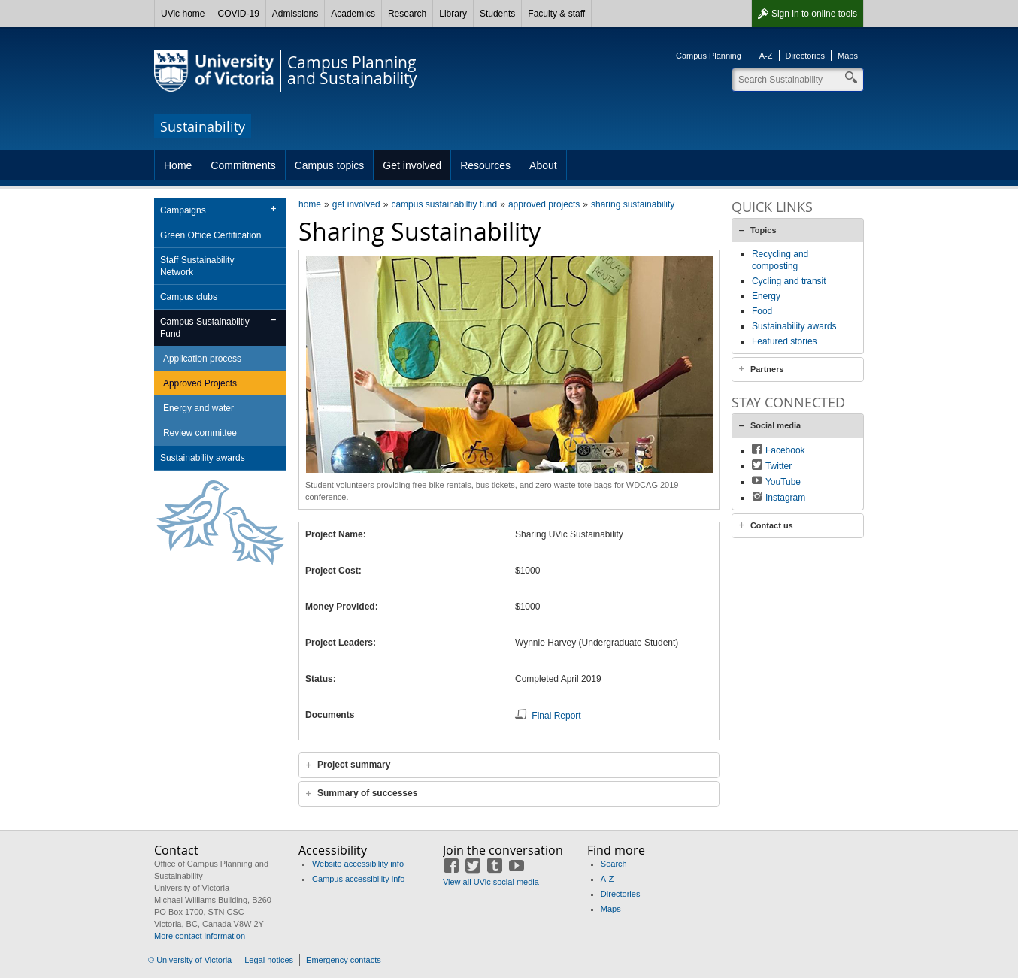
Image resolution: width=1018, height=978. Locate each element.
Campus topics (330, 165)
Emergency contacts (343, 959)
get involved (356, 204)
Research (407, 13)
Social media (775, 425)
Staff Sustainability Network (197, 266)
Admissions (295, 13)
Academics (353, 13)
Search (614, 863)
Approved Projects (200, 383)
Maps (848, 55)
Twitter (778, 466)
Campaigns (183, 210)
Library (453, 13)
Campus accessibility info (358, 878)
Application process (202, 358)
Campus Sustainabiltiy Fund (205, 327)
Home (178, 165)
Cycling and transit (789, 281)
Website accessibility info (358, 863)
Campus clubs (188, 297)
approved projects (544, 204)
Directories (806, 55)
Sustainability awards (202, 458)
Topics (763, 230)
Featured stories (784, 341)
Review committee (200, 433)
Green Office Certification (211, 235)
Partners (767, 369)
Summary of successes (367, 793)
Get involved (412, 165)
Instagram (785, 497)
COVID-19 (238, 13)
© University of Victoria (190, 959)
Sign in (814, 13)
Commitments (243, 165)
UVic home (183, 13)
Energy (766, 296)
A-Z (766, 55)
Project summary (353, 764)
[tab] (509, 765)
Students (497, 13)
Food (762, 311)
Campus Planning (708, 55)
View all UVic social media (491, 881)
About (543, 165)
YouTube (783, 482)
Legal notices (268, 959)
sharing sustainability (632, 204)
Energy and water (198, 408)
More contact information (199, 935)
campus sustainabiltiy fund (444, 204)
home (309, 204)
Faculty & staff (556, 13)
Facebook (785, 450)
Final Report (555, 715)
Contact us (771, 525)
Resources (485, 165)
